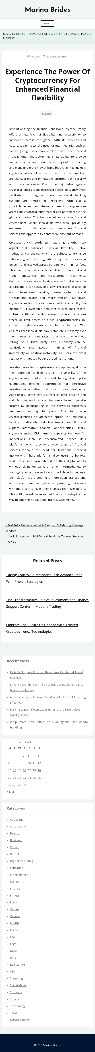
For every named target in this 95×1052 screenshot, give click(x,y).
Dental (14, 854)
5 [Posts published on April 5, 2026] (38, 755)
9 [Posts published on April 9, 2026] (23, 763)
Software (16, 992)
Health (14, 923)
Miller (36, 56)
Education (16, 868)
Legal (13, 944)
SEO (12, 971)
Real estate (17, 964)
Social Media (18, 985)
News (13, 951)
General (15, 916)
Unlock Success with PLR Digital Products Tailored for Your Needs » (44, 539)
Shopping (16, 978)
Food (13, 902)
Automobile (18, 826)
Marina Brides (47, 10)
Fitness (15, 895)
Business (16, 840)
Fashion (15, 881)
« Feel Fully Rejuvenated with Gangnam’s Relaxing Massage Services (44, 528)
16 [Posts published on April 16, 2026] (24, 770)
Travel (14, 1013)
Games (14, 909)
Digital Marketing (21, 861)
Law (12, 937)
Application (17, 819)
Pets (13, 957)
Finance (46, 113)
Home (14, 930)
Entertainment (20, 875)
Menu (47, 23)
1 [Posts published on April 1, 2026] (18, 755)
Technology (17, 1006)
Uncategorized (20, 1020)
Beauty (14, 833)
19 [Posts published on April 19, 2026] (39, 770)
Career (14, 847)
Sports (14, 999)
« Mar (10, 791)
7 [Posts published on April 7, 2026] (13, 763)
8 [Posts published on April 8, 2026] (18, 763)
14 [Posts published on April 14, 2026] (14, 770)
